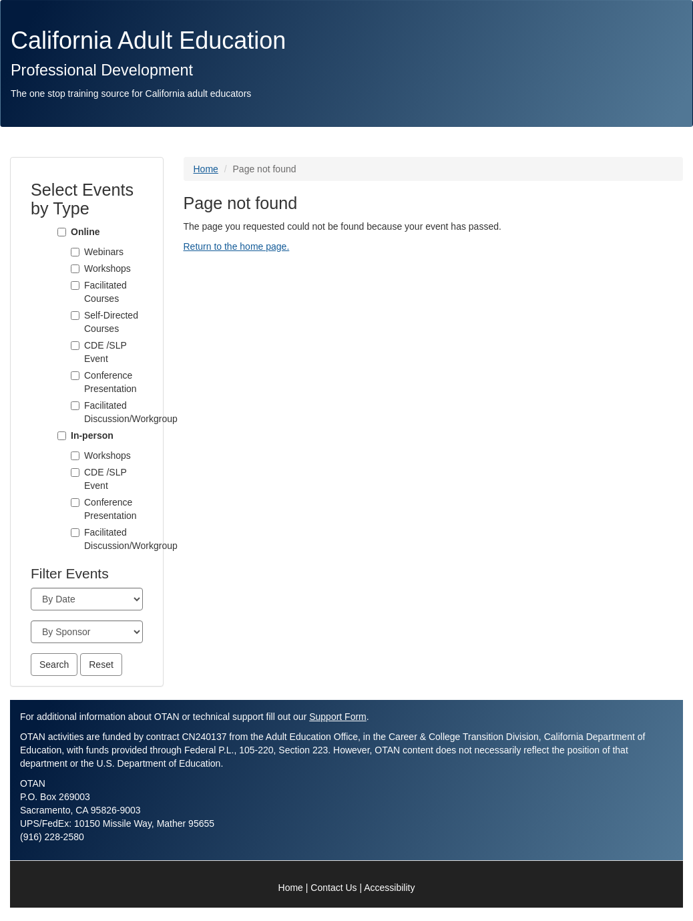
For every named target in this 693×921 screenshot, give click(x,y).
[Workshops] (75, 268)
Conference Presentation (110, 382)
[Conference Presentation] (75, 375)
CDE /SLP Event (105, 352)
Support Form (338, 716)
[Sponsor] (87, 631)
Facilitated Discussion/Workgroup (113, 412)
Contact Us (333, 887)
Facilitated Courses (105, 292)
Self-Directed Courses (111, 322)
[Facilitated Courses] (75, 285)
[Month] (87, 599)
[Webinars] (75, 252)
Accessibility (389, 887)
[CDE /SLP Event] (75, 345)
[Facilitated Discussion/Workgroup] (75, 405)
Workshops (107, 268)
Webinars (104, 251)
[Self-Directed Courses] (75, 315)
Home (206, 169)
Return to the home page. (237, 246)
